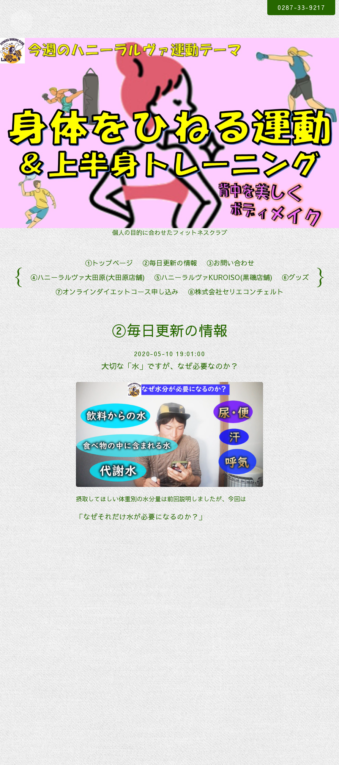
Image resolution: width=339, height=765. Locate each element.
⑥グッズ (295, 277)
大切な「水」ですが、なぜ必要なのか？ (169, 366)
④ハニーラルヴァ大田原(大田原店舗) (87, 277)
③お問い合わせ (230, 263)
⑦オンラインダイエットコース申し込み (116, 291)
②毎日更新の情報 (169, 263)
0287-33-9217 (301, 7)
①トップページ (109, 263)
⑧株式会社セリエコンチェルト (236, 291)
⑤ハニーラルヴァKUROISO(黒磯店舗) (213, 277)
